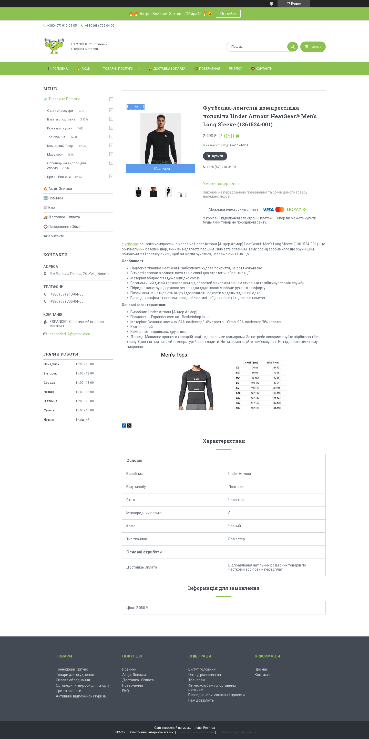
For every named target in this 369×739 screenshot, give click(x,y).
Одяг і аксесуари (60, 111)
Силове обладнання (73, 680)
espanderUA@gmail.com (70, 334)
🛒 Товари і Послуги (115, 68)
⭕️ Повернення (207, 68)
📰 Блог (235, 68)
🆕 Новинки (53, 198)
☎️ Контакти (261, 68)
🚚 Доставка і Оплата (167, 68)
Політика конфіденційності (236, 732)
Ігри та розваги (68, 691)
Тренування (56, 137)
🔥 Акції (83, 68)
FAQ (125, 691)
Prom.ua (209, 728)
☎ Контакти (53, 236)
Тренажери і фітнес (72, 669)
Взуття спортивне (61, 119)
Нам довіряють (201, 700)
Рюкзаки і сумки (59, 128)
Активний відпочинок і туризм (81, 696)
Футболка (130, 244)
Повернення (132, 685)
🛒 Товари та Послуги (61, 99)
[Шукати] (292, 47)
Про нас (261, 669)
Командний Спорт (61, 146)
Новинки (129, 669)
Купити (217, 156)
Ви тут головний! (202, 669)
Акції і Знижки (134, 675)
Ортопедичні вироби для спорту (66, 165)
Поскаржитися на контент (195, 732)
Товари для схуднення (75, 675)
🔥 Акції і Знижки (57, 189)
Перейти (228, 13)
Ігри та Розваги (59, 177)
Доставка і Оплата (138, 680)
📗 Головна (58, 68)
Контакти (263, 675)
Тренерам (196, 680)
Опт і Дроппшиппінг (205, 675)
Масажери (55, 154)
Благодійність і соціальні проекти (216, 695)
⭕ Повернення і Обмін (62, 227)
